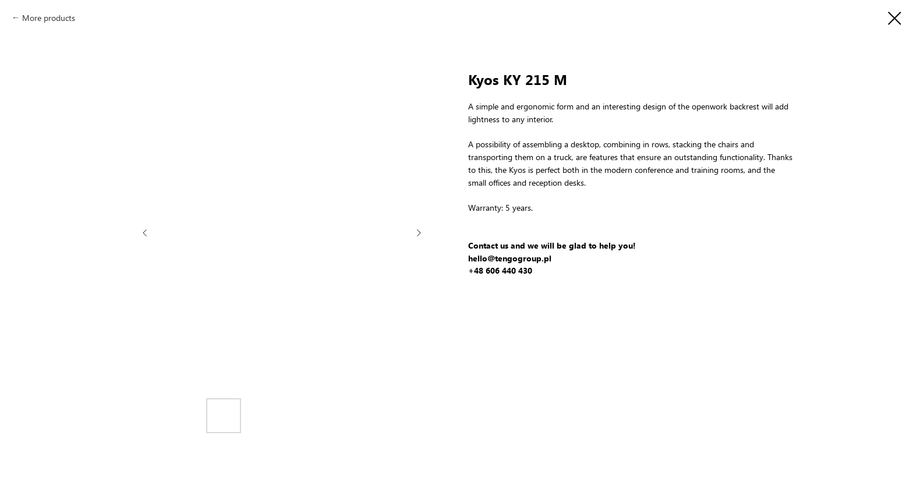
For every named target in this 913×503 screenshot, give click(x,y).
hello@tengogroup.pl (509, 258)
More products (48, 17)
